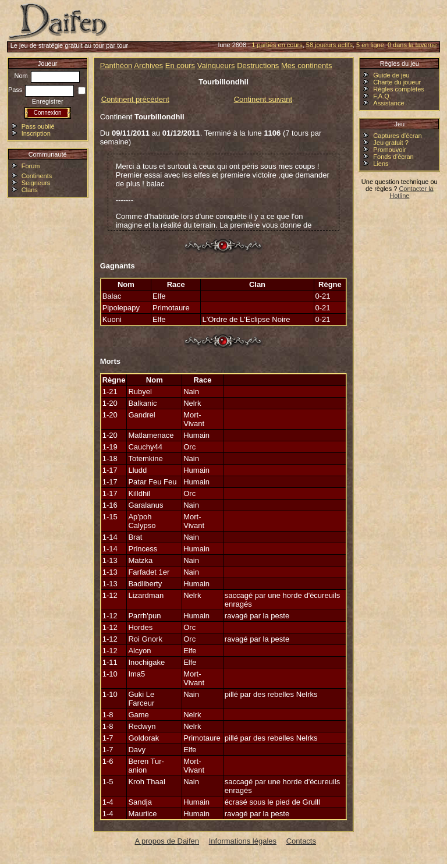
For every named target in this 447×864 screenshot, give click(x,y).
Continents (37, 175)
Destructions (258, 65)
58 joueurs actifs (329, 44)
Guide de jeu (391, 75)
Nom (47, 75)
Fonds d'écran (393, 156)
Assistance (388, 103)
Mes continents (306, 65)
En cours (180, 65)
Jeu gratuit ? (391, 142)
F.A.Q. (382, 96)
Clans (30, 189)
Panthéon (116, 65)
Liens (380, 163)
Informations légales (242, 841)
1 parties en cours (276, 44)
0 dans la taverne (412, 44)
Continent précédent (135, 99)
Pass (41, 89)
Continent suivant (263, 99)
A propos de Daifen (167, 841)
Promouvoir (389, 149)
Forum (31, 165)
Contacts (301, 841)
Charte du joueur (397, 82)
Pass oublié (38, 126)
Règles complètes (398, 89)
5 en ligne (370, 44)
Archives (148, 65)
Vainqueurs (216, 65)
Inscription (36, 133)
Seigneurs (36, 182)
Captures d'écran (397, 135)
